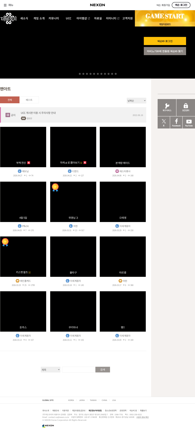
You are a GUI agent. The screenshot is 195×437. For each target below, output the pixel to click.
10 (112, 74)
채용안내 (55, 410)
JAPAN (82, 400)
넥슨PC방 (133, 410)
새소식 (24, 18)
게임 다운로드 (165, 24)
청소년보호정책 (110, 410)
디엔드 (75, 171)
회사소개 (45, 410)
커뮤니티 (54, 18)
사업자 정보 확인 (142, 417)
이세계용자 (125, 226)
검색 (102, 369)
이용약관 (65, 410)
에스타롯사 (125, 171)
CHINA (104, 400)
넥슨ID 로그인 (165, 41)
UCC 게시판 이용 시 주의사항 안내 (38, 113)
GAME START (165, 16)
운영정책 (123, 410)
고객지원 (127, 18)
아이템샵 (83, 18)
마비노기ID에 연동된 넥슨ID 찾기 (165, 51)
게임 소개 (39, 18)
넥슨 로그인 (181, 5)
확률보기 (143, 410)
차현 (75, 226)
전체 (10, 99)
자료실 (98, 18)
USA (114, 400)
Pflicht (25, 226)
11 (116, 74)
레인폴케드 (25, 280)
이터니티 (112, 18)
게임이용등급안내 (78, 410)
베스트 (29, 99)
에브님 (25, 171)
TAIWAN (93, 400)
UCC (68, 18)
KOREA (71, 400)
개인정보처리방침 (95, 410)
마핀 (125, 280)
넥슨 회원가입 (163, 5)
